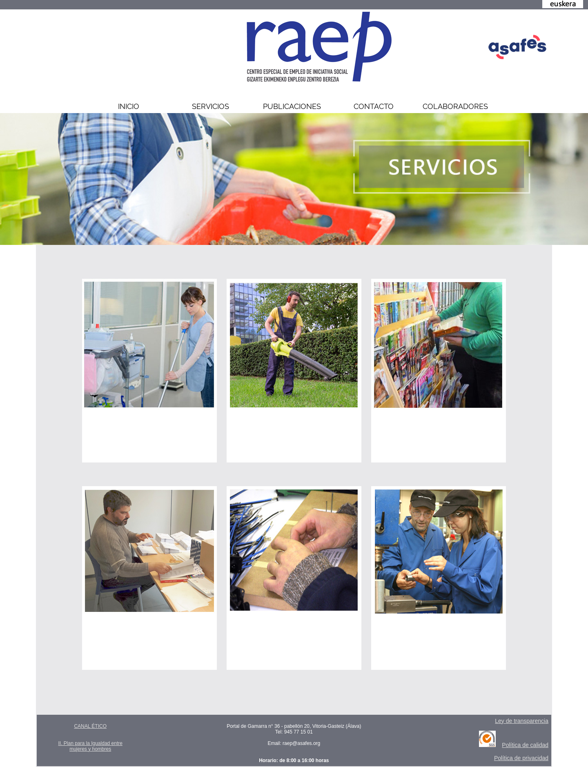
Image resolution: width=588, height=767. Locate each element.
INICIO (128, 106)
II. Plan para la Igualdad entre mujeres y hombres (90, 746)
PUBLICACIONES (292, 106)
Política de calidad (525, 745)
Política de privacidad (521, 758)
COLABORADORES (455, 106)
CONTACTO (374, 106)
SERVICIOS (210, 106)
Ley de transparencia (521, 721)
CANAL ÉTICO (90, 726)
